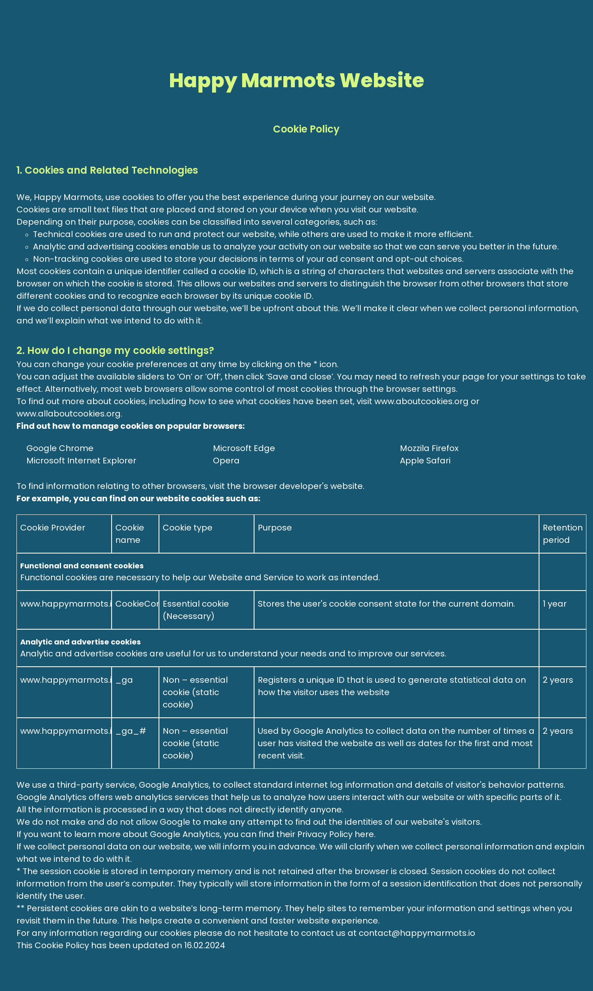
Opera (226, 460)
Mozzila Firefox (429, 448)
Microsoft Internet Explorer (81, 460)
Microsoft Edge (244, 448)
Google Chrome (59, 448)
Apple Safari (425, 460)
